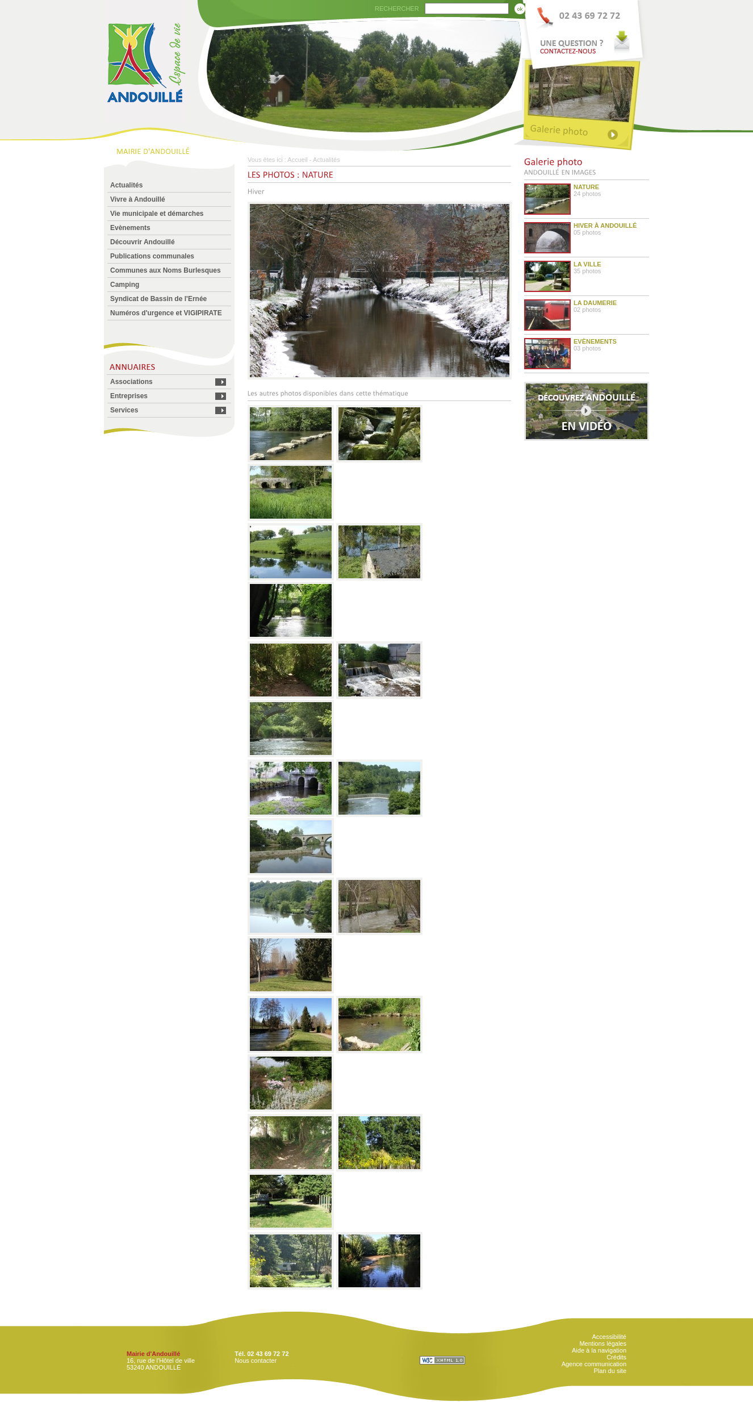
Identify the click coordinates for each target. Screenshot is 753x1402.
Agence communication (594, 1364)
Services (124, 410)
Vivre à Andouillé (137, 199)
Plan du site (610, 1370)
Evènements (130, 228)
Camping (124, 285)
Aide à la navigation (599, 1350)
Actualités (126, 185)
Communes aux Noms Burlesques (165, 270)
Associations (131, 382)
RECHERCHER (397, 8)
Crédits (616, 1357)
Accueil (297, 159)
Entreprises (129, 396)
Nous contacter (256, 1360)
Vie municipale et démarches (157, 214)
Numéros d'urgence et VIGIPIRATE (166, 313)
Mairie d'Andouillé (153, 1353)
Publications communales (152, 256)
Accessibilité (609, 1336)
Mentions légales (602, 1343)
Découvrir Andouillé (142, 242)
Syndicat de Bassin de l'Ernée (158, 299)
